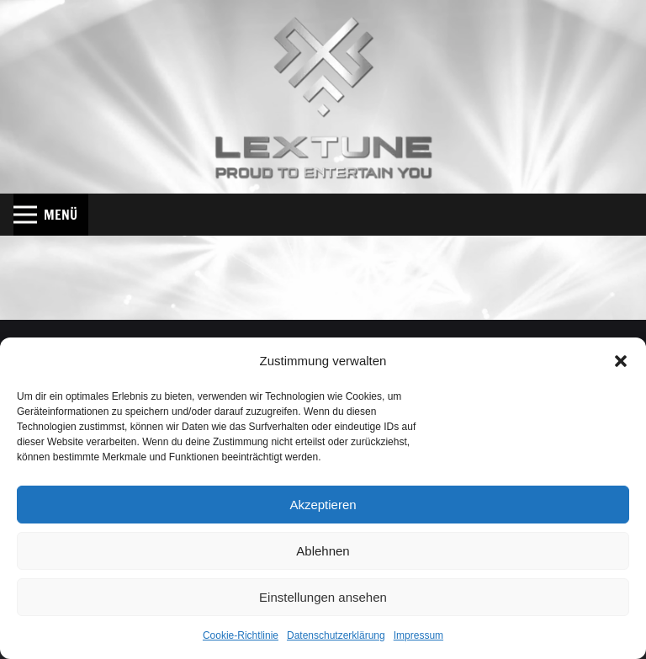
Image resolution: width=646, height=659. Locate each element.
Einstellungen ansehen (323, 597)
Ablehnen (322, 551)
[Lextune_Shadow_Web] (323, 97)
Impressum (418, 635)
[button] (620, 361)
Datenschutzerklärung (336, 635)
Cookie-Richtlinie (240, 635)
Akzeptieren (322, 504)
